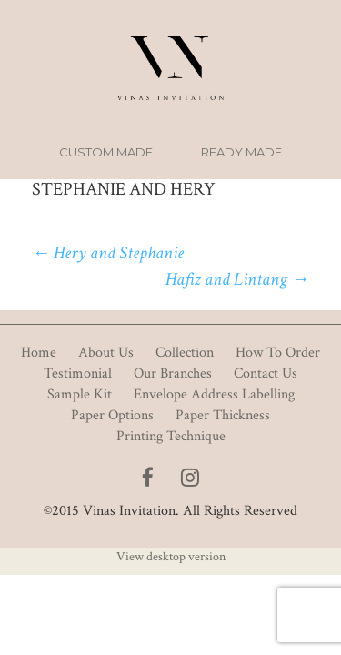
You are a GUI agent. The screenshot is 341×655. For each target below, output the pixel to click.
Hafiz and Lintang (237, 279)
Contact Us (265, 373)
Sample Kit (79, 394)
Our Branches (173, 373)
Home (38, 352)
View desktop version (171, 557)
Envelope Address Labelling (214, 394)
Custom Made (106, 152)
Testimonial (78, 373)
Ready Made (241, 152)
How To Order (278, 352)
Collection (184, 352)
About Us (106, 352)
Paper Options (112, 415)
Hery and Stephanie (108, 253)
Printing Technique (171, 436)
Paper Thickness (223, 415)
